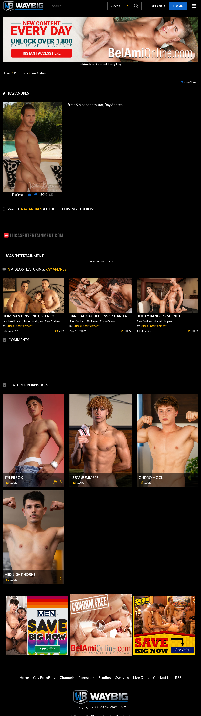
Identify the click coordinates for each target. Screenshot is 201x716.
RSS (178, 677)
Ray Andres (38, 73)
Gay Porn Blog (44, 677)
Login (178, 6)
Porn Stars (21, 73)
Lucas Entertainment (20, 325)
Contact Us (162, 677)
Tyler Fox (14, 477)
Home (6, 73)
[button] (119, 6)
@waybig (122, 677)
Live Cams (141, 677)
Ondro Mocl (151, 477)
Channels (67, 677)
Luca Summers (85, 477)
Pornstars (87, 677)
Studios (105, 677)
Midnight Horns (20, 574)
